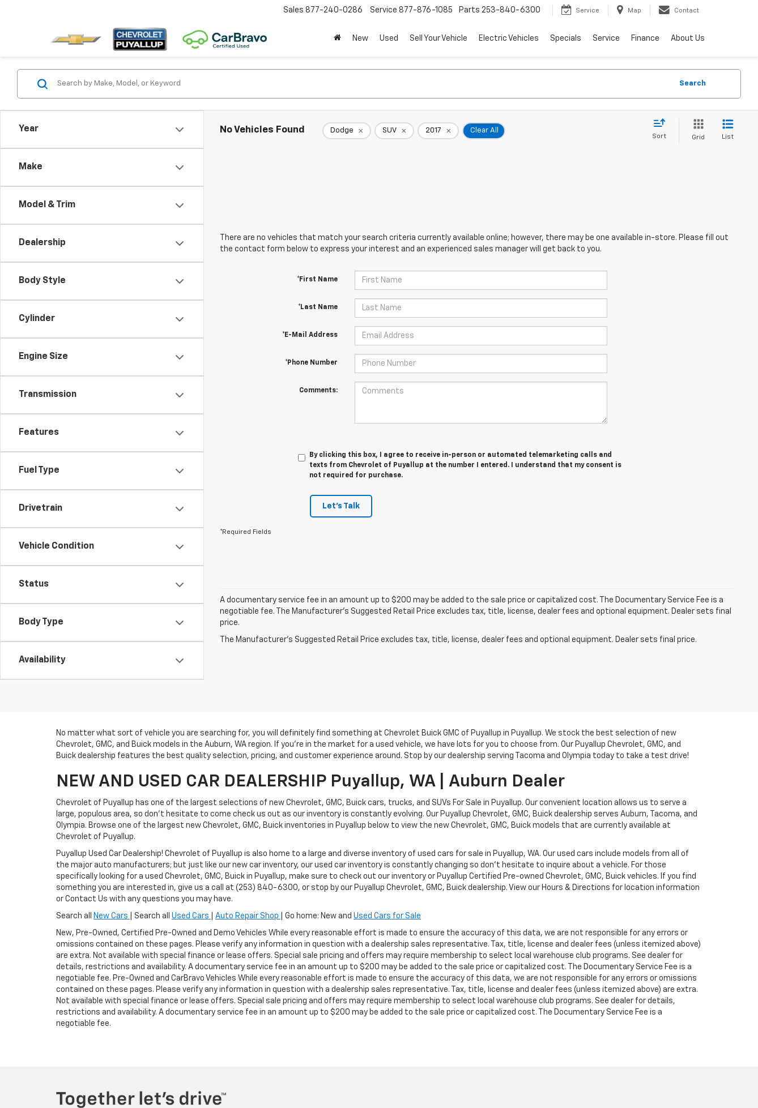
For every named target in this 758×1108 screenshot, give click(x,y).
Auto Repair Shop (247, 916)
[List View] (727, 130)
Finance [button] (645, 38)
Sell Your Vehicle (438, 38)
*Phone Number (311, 363)
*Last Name (318, 307)
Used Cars (191, 916)
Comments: (318, 390)
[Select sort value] (662, 129)
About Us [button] (688, 38)
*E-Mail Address (310, 335)
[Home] (337, 38)
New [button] (360, 38)
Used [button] (389, 38)
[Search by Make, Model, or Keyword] (363, 83)
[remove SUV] (394, 130)
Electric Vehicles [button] (509, 38)
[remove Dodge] (346, 130)
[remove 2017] (438, 130)
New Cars (111, 916)
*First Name (317, 279)
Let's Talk (341, 506)
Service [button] (606, 38)
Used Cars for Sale (387, 916)
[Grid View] (696, 130)
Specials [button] (565, 38)
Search (692, 83)
